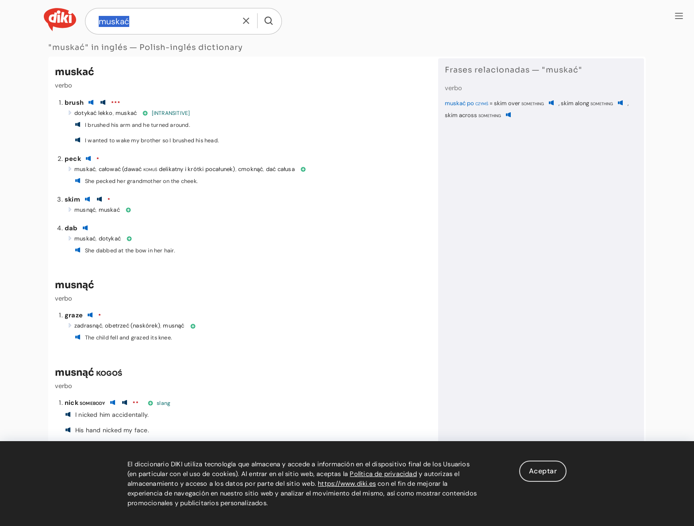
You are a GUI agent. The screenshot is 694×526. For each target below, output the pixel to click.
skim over (519, 103)
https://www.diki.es (347, 483)
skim (72, 199)
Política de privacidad (383, 473)
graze (74, 315)
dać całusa (280, 169)
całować (110, 169)
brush (74, 102)
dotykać (110, 238)
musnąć (85, 209)
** (135, 403)
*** (115, 103)
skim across (473, 115)
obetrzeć (117, 325)
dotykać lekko (93, 113)
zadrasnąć (88, 325)
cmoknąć (250, 169)
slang (163, 403)
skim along (587, 103)
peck (73, 158)
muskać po (466, 103)
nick (85, 402)
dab (71, 228)
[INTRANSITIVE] (171, 113)
